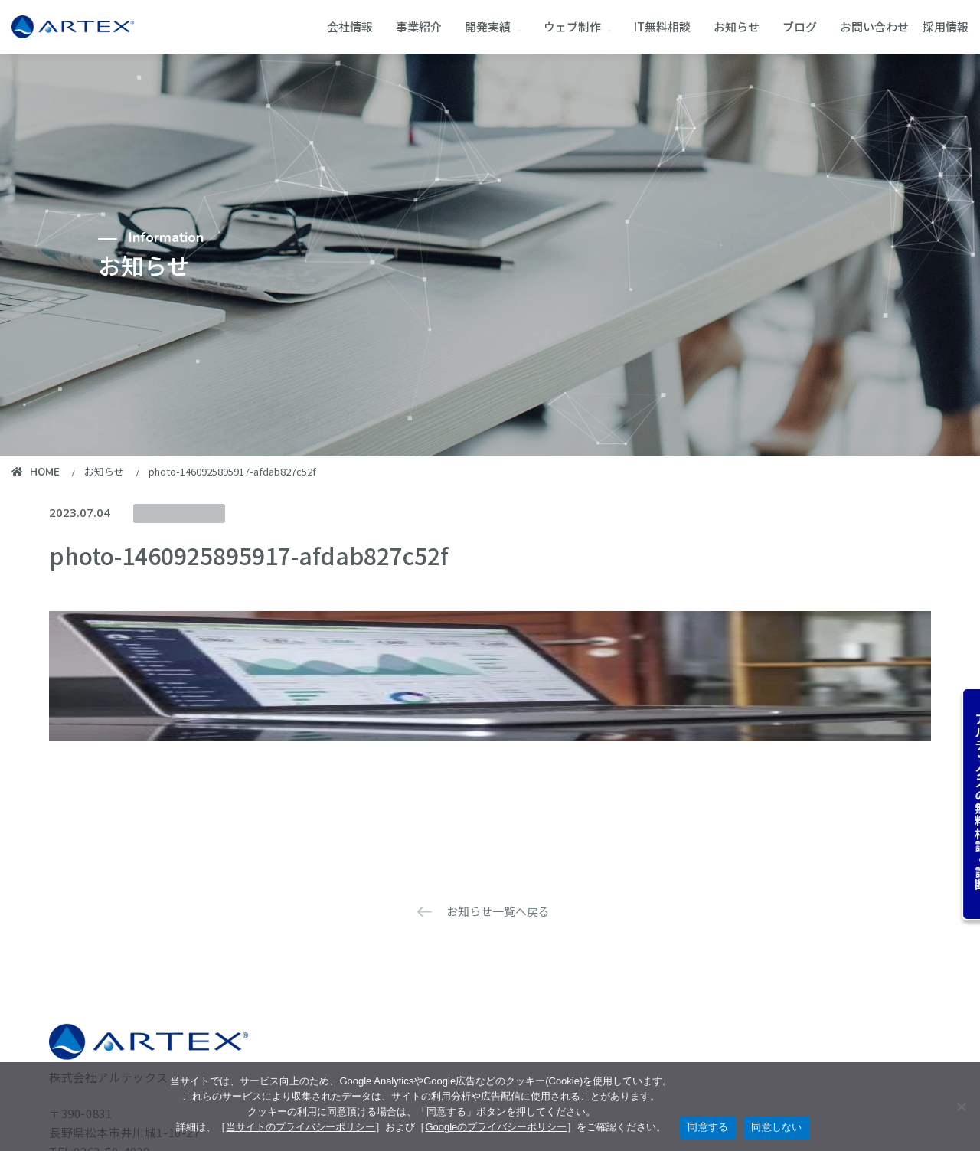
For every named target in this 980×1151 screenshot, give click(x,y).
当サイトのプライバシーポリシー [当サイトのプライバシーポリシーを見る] (300, 1127)
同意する (708, 1127)
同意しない (776, 1127)
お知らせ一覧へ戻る (498, 911)
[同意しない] (961, 1106)
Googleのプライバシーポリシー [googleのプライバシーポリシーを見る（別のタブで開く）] (496, 1127)
